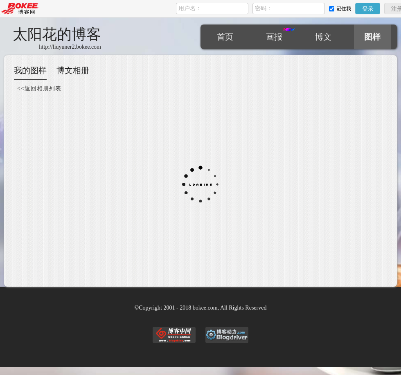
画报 (274, 36)
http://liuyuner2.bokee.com (70, 47)
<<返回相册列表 (39, 88)
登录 (368, 9)
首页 (225, 36)
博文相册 (72, 70)
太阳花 (57, 34)
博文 (323, 36)
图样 (372, 36)
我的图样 (30, 70)
